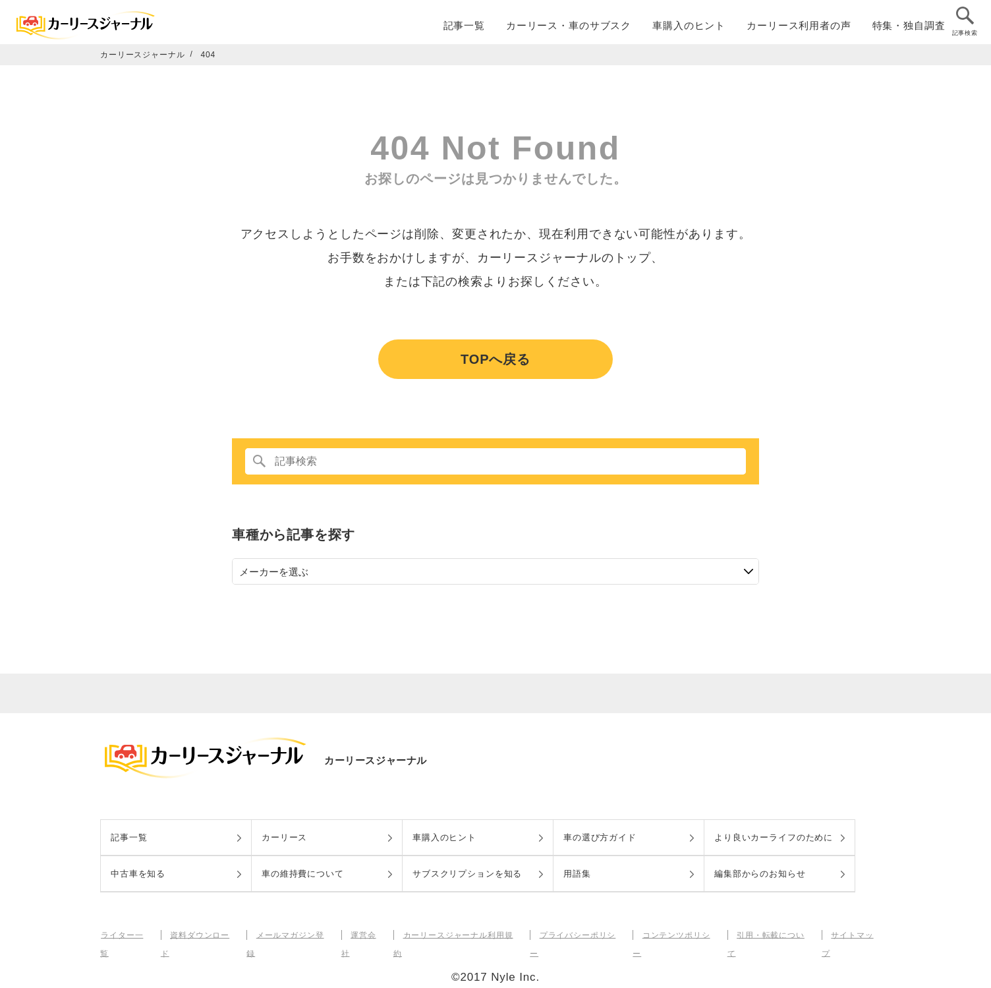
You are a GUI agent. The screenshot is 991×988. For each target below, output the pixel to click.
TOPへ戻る (495, 359)
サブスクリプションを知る (467, 874)
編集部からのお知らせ (760, 874)
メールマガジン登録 (292, 934)
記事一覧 (464, 27)
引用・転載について (771, 934)
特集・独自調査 (909, 27)
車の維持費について (303, 874)
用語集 (577, 874)
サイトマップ (852, 934)
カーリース (284, 837)
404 (208, 55)
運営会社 (365, 934)
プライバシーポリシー (578, 934)
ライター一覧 (125, 934)
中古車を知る (138, 874)
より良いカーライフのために (773, 837)
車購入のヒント (688, 27)
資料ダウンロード (203, 934)
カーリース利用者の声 (799, 27)
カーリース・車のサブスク (568, 27)
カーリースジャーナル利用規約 (459, 934)
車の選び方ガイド (600, 837)
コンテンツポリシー (676, 934)
